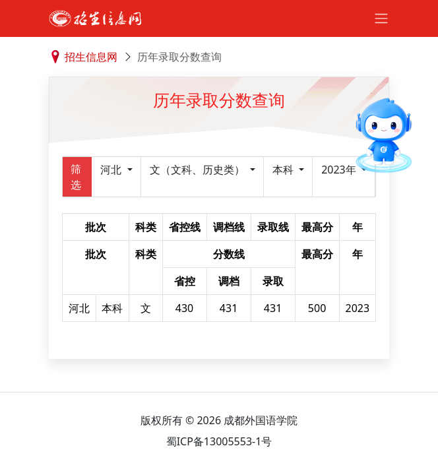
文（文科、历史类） (198, 169)
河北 (112, 169)
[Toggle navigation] (381, 18)
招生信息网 (91, 56)
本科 (284, 169)
